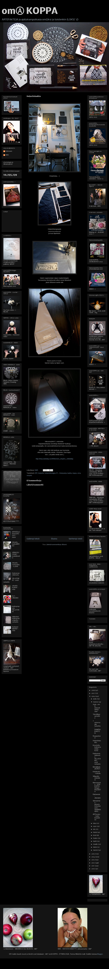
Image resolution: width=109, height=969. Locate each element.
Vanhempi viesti (75, 539)
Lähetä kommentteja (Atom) (56, 544)
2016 (93, 696)
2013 (93, 860)
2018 (93, 690)
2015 (93, 854)
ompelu (29, 475)
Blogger (100, 954)
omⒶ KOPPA (30, 11)
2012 (93, 863)
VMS (7, 155)
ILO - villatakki (15, 597)
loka (95, 823)
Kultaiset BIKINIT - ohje (15, 628)
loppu (75, 473)
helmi (95, 847)
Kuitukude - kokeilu (97, 772)
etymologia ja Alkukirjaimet (8, 163)
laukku (69, 473)
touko (95, 838)
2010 (93, 869)
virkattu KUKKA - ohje (15, 587)
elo (94, 829)
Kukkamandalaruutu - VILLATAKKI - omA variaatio (97, 759)
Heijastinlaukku (97, 741)
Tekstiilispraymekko (96, 716)
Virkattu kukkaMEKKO (16, 544)
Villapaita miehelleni (96, 778)
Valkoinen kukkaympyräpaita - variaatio (16, 619)
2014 (93, 857)
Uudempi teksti (33, 539)
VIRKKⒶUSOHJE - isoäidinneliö (16, 555)
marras (95, 702)
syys (95, 826)
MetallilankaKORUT (96, 768)
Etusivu (54, 539)
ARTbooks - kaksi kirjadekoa (96, 817)
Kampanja (63, 473)
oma (79, 473)
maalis (95, 844)
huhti (95, 841)
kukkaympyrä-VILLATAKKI (16, 609)
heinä (95, 832)
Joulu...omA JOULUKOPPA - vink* (96, 708)
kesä (95, 835)
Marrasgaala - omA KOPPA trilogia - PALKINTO (97, 787)
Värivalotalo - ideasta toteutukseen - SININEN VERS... (97, 806)
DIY (36, 473)
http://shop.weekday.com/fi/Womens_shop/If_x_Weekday (54, 459)
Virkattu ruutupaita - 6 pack (15, 564)
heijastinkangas (50, 473)
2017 (93, 693)
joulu (95, 699)
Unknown (9, 151)
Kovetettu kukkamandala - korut (97, 748)
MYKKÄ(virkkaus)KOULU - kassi (16, 534)
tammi (95, 850)
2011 (93, 866)
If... (57, 473)
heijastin (41, 473)
